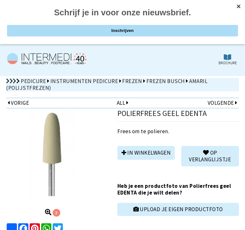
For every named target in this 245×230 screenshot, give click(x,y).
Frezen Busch (165, 81)
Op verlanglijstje (210, 156)
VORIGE (18, 102)
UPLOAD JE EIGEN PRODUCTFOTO (178, 209)
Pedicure (33, 81)
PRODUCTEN (61, 20)
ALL (122, 102)
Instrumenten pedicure (84, 81)
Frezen (132, 81)
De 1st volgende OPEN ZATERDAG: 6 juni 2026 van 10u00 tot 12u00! (122, 34)
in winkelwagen (146, 152)
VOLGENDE (222, 102)
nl (217, 6)
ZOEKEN (184, 20)
